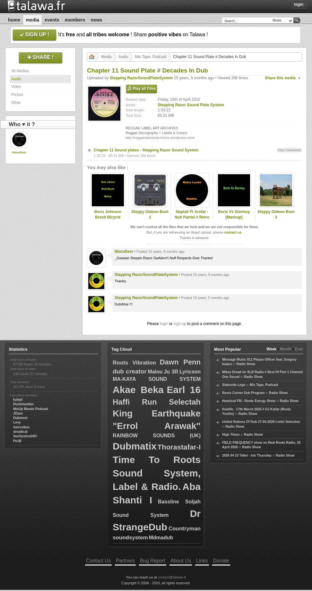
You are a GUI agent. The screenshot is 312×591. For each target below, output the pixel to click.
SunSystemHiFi (25, 436)
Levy (17, 422)
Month (285, 349)
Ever (299, 349)
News (96, 19)
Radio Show (246, 364)
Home (14, 19)
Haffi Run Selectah (157, 402)
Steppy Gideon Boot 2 (149, 214)
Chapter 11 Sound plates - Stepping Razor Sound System (146, 150)
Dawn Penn (180, 362)
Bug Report (152, 560)
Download (293, 150)
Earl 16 (184, 389)
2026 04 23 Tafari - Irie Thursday (247, 455)
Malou (155, 371)
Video (16, 86)
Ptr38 (17, 441)
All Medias (20, 71)
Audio (16, 79)
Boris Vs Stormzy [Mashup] (234, 214)
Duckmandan (23, 404)
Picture (17, 94)
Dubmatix (135, 446)
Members (75, 19)
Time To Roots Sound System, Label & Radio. (157, 473)
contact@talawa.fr (172, 577)
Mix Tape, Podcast (150, 57)
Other (16, 102)
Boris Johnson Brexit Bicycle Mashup (107, 217)
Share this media (280, 78)
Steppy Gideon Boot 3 (275, 214)
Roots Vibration (134, 363)
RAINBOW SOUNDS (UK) (157, 435)
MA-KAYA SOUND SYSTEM (157, 379)
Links (202, 560)
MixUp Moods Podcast (30, 409)
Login (298, 4)
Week (271, 349)
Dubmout (20, 418)
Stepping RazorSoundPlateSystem (141, 78)
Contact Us (98, 560)
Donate (221, 560)
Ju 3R (171, 371)
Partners (125, 560)
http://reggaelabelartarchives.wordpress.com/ (160, 138)
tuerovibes (21, 427)
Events (52, 19)
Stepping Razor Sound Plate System (191, 105)
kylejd (17, 399)
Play (281, 150)
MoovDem (19, 152)
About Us (180, 560)
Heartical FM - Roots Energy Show (248, 401)
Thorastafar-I (179, 447)
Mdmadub (161, 537)
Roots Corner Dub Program (243, 393)
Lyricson (190, 371)
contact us (232, 232)
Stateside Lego (233, 385)
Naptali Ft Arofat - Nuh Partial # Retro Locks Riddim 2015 (192, 217)
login (164, 323)
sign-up (180, 323)
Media (32, 19)
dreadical (20, 431)
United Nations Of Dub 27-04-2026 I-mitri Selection (261, 422)
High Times (231, 434)
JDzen (18, 413)
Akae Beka (138, 389)
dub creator (130, 371)
